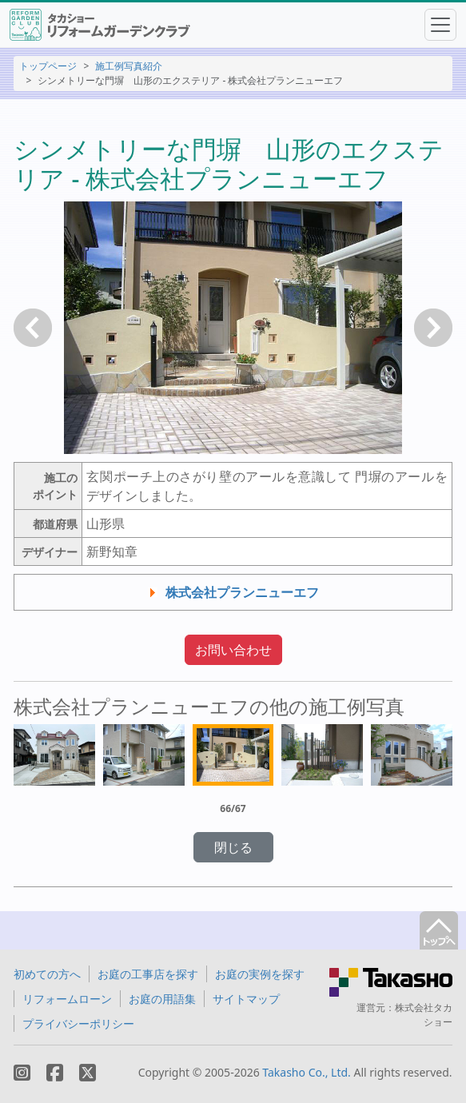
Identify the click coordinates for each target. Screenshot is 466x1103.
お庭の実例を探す (260, 974)
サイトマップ (246, 998)
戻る (33, 328)
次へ (433, 328)
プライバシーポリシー (78, 1023)
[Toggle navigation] (440, 25)
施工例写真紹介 (128, 66)
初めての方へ (47, 974)
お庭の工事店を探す (148, 974)
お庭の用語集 (162, 998)
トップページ (48, 66)
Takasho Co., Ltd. (306, 1072)
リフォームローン (67, 998)
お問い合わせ (233, 650)
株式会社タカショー (423, 1015)
